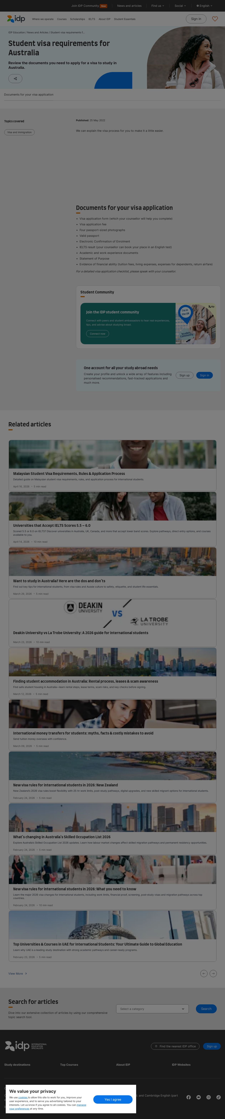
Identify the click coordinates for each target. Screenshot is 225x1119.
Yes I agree (113, 1099)
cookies (23, 1097)
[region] (71, 1099)
